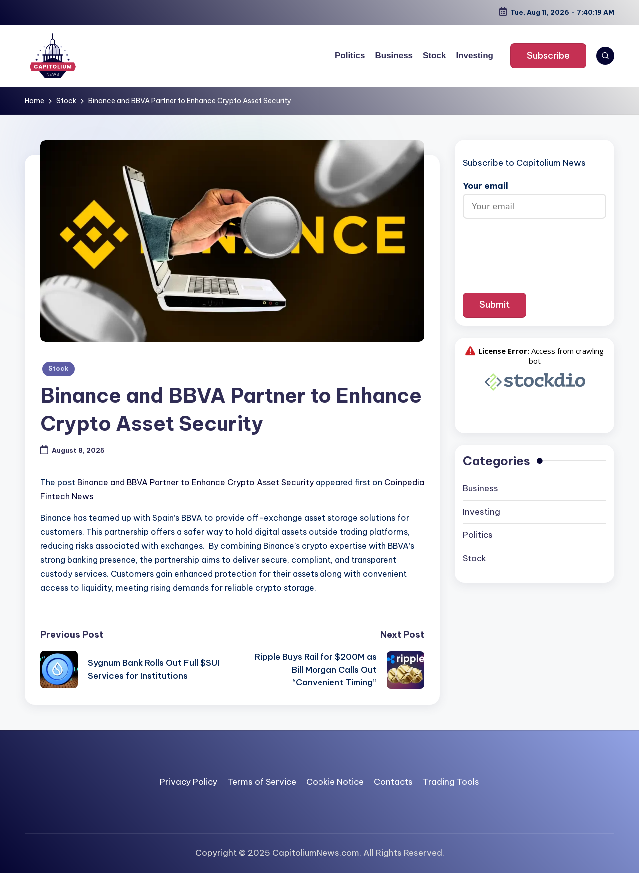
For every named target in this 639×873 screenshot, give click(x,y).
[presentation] (539, 248)
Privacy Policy (188, 781)
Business (480, 488)
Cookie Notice (335, 781)
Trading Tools (451, 781)
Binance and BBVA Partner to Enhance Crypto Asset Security (195, 482)
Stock (58, 368)
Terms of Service (261, 781)
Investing (481, 511)
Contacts (393, 781)
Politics (478, 534)
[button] (548, 55)
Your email (534, 196)
